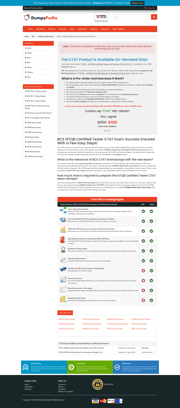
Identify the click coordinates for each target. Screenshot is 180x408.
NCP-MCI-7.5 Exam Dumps (36, 91)
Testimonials (82, 29)
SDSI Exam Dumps (66, 324)
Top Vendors (29, 43)
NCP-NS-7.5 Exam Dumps (35, 101)
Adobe (28, 48)
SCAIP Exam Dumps (33, 123)
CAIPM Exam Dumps (33, 142)
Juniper (28, 53)
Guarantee (62, 29)
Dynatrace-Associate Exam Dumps (38, 113)
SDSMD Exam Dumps (92, 324)
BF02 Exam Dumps (115, 328)
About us (61, 387)
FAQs (72, 29)
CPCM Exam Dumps (33, 147)
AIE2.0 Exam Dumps (67, 319)
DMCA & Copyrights (65, 391)
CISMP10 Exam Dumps (141, 319)
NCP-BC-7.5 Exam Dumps (35, 96)
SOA (27, 62)
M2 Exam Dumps (32, 137)
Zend (28, 77)
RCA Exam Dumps (32, 152)
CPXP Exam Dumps (33, 127)
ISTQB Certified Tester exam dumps (138, 187)
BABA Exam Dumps (115, 319)
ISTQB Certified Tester (46, 36)
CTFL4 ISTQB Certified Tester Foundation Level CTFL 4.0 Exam (81, 348)
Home (30, 29)
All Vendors (40, 29)
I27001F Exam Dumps (34, 156)
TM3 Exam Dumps (66, 328)
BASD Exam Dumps (91, 328)
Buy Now (145, 348)
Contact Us (105, 29)
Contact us (62, 384)
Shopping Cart (150, 8)
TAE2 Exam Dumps (139, 324)
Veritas (28, 67)
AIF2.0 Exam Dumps (91, 319)
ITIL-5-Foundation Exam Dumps (37, 118)
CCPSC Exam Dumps (33, 132)
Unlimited (93, 29)
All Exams (51, 29)
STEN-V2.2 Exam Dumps (117, 324)
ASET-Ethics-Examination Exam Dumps (37, 107)
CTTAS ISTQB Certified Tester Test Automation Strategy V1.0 (80, 352)
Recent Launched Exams (33, 87)
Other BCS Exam (65, 313)
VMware (29, 72)
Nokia (28, 58)
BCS (33, 36)
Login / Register (118, 29)
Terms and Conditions (107, 126)
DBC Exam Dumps (139, 328)
